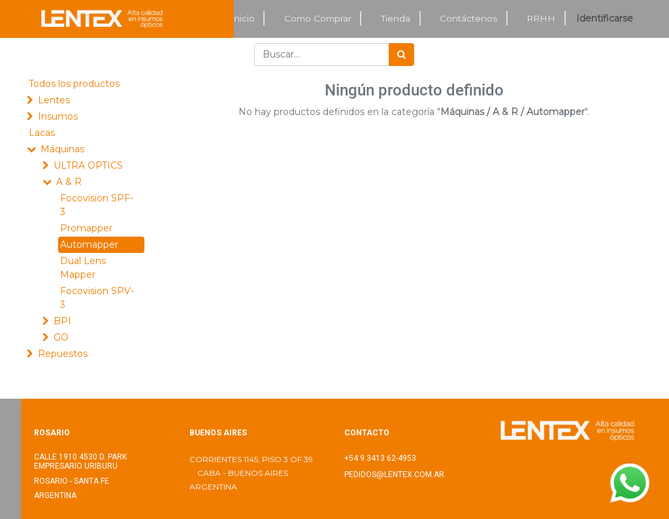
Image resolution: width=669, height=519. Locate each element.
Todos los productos (74, 84)
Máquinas (62, 149)
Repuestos (63, 354)
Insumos (58, 116)
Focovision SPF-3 (96, 205)
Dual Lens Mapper (83, 267)
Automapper (89, 244)
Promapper (86, 228)
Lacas (42, 133)
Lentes (54, 100)
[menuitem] (243, 19)
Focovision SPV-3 (97, 297)
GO (61, 337)
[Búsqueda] (401, 54)
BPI (62, 321)
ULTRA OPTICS (88, 165)
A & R (69, 182)
